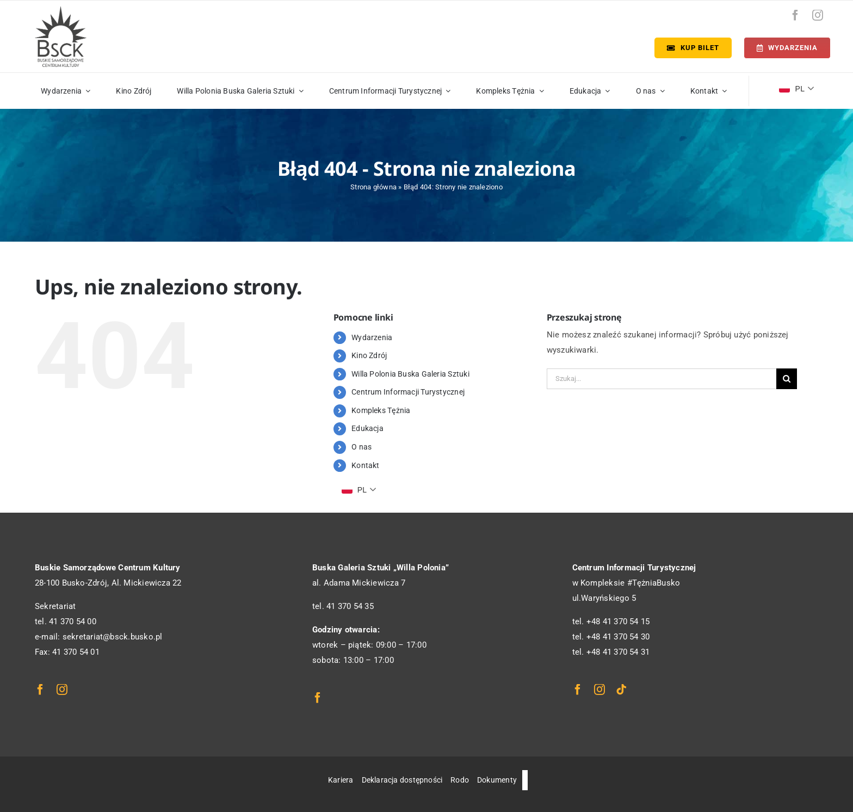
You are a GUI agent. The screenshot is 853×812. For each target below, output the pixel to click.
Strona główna (373, 187)
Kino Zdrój (369, 355)
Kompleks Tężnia (380, 410)
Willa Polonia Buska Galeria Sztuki (410, 374)
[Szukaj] (786, 378)
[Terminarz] (787, 48)
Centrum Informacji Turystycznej (408, 391)
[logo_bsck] (60, 10)
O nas (361, 446)
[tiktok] (621, 689)
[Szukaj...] (661, 378)
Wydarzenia (371, 337)
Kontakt (365, 465)
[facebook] (795, 15)
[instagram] (817, 15)
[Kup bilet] (693, 48)
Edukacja (367, 428)
